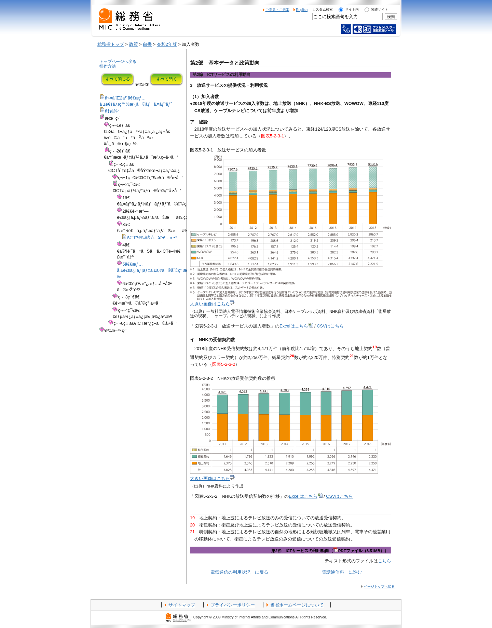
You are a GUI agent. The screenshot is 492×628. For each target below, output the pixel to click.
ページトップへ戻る (379, 586)
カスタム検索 (322, 9)
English (302, 10)
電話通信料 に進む (342, 572)
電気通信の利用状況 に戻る (239, 572)
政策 (133, 44)
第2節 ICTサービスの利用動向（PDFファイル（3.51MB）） (329, 551)
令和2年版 (167, 44)
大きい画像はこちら (212, 303)
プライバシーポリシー (232, 604)
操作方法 (107, 66)
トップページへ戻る (117, 61)
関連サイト (379, 9)
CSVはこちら (330, 326)
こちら (384, 560)
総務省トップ (110, 44)
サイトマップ (181, 604)
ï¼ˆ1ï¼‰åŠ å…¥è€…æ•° (152, 237)
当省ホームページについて (297, 604)
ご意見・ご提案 (277, 10)
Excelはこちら (296, 326)
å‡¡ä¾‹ (112, 110)
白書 (147, 44)
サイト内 (352, 9)
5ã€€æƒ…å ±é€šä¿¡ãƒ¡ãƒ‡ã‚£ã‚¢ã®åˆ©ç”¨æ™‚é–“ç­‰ (159, 270)
